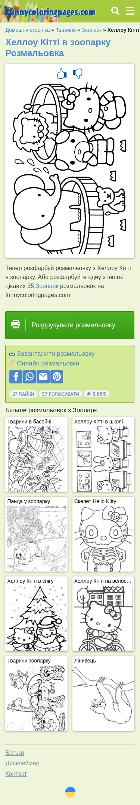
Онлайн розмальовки (48, 363)
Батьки (14, 753)
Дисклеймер (22, 763)
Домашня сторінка (27, 30)
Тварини (66, 30)
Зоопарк (92, 30)
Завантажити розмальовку (55, 353)
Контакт (16, 774)
